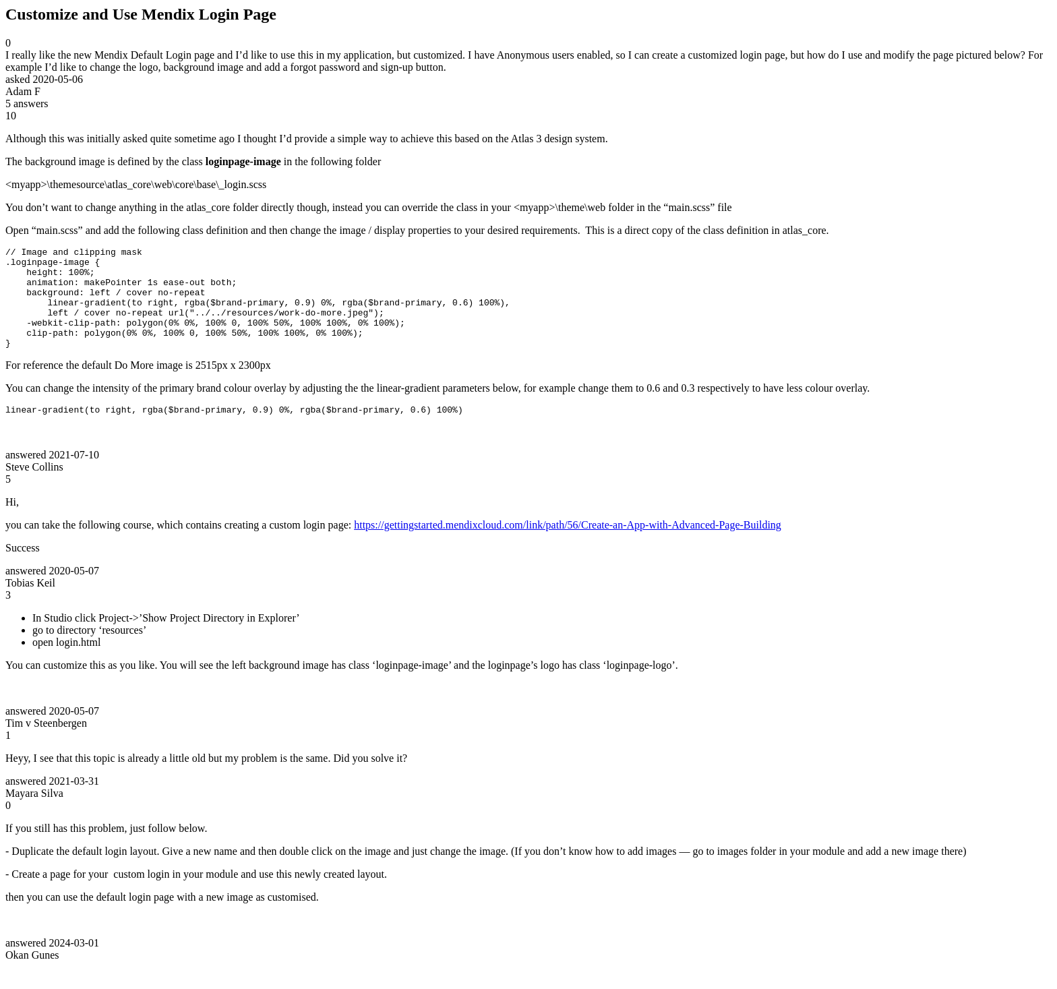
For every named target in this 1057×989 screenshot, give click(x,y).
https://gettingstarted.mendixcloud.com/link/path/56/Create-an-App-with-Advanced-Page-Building (567, 547)
